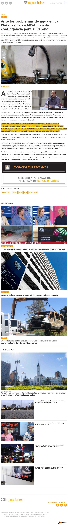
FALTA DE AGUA (33, 192)
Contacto (62, 502)
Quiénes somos (52, 502)
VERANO (14, 192)
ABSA (20, 192)
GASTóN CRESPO (6, 192)
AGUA (25, 192)
